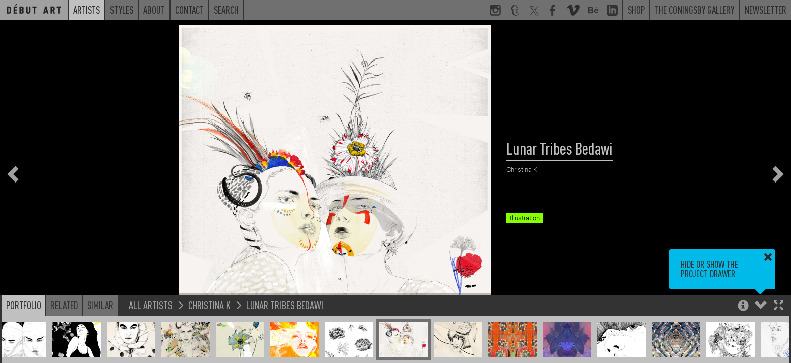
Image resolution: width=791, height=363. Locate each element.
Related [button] (64, 305)
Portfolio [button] (23, 305)
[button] (778, 306)
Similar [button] (100, 305)
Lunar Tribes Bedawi (284, 305)
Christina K (209, 305)
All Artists (151, 305)
